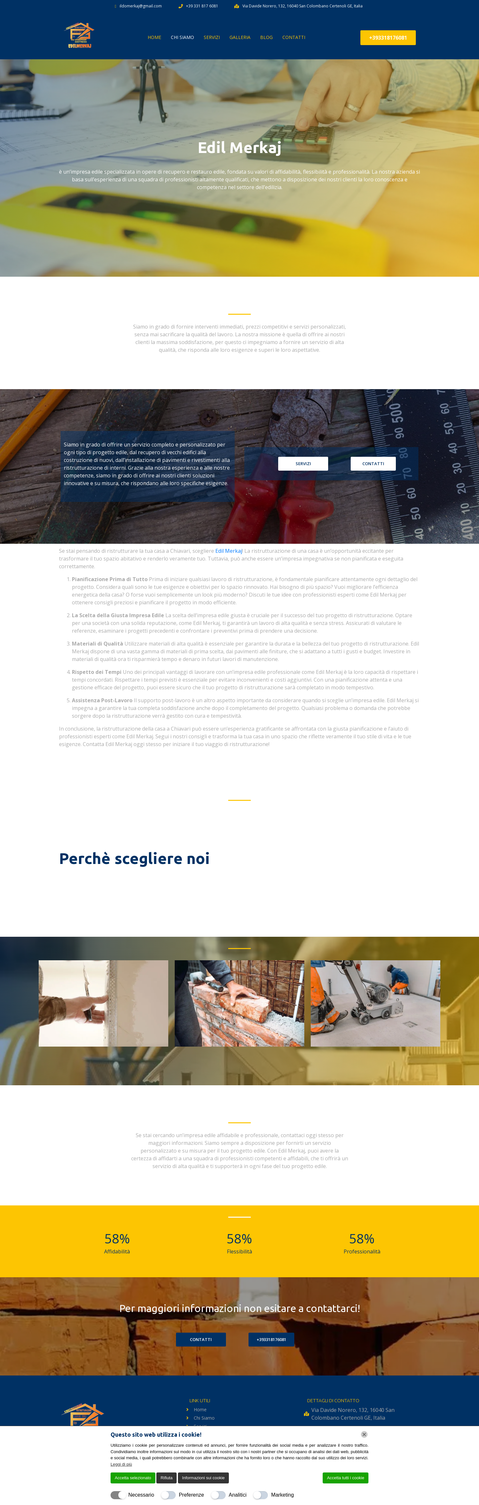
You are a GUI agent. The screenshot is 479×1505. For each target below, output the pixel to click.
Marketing (282, 1495)
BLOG (266, 37)
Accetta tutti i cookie (345, 1477)
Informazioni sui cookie (203, 1477)
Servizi (212, 37)
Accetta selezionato (133, 1477)
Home (154, 37)
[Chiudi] (364, 1434)
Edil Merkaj (228, 550)
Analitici (238, 1495)
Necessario (141, 1495)
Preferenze (191, 1495)
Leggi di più (121, 1464)
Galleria (240, 37)
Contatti (293, 37)
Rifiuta (166, 1477)
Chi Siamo (182, 37)
